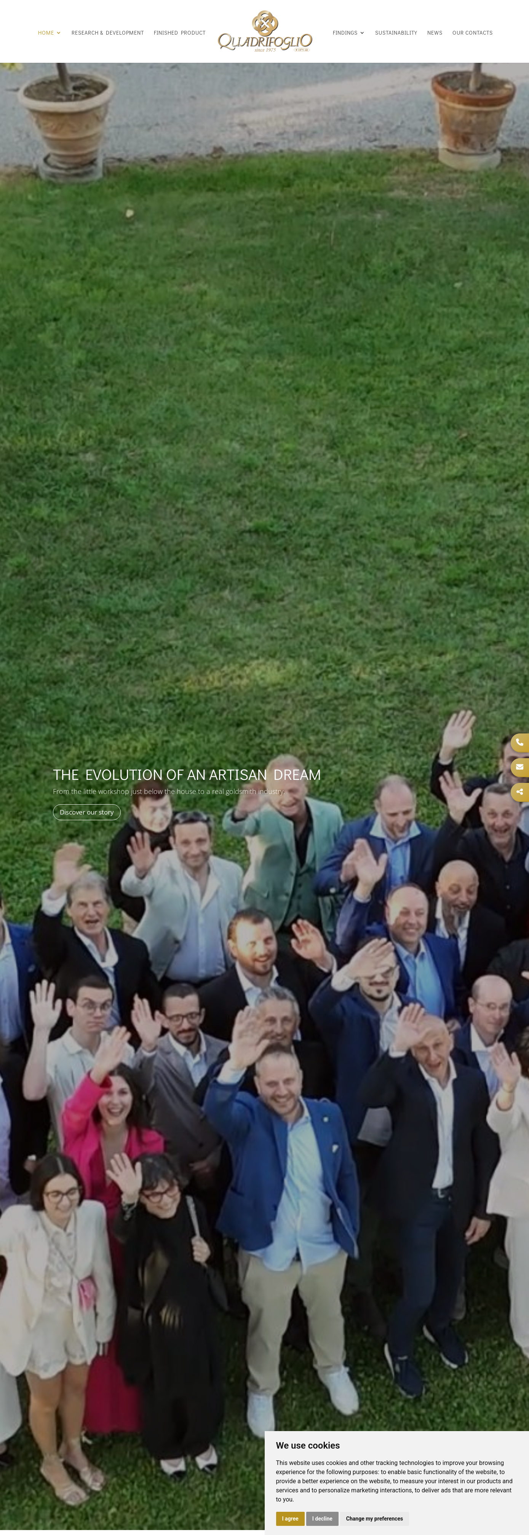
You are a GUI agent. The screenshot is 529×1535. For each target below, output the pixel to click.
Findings (345, 33)
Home (46, 33)
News (435, 33)
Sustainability (396, 33)
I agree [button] (290, 1519)
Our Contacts (472, 33)
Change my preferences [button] (374, 1519)
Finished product (180, 33)
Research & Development (108, 33)
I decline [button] (322, 1519)
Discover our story (87, 812)
